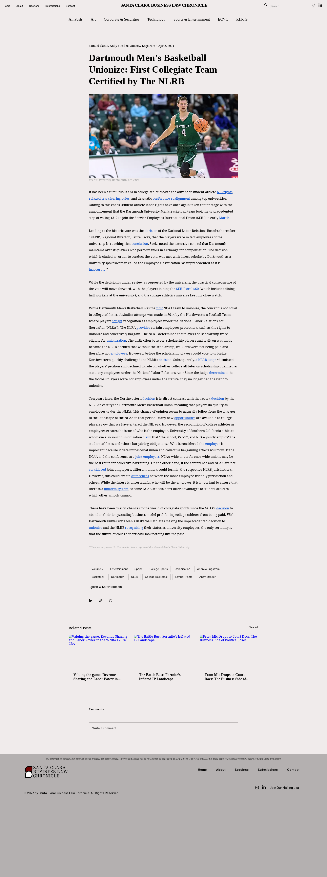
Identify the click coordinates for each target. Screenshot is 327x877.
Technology (156, 19)
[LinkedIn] (320, 5)
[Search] (285, 6)
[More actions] (235, 45)
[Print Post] (111, 601)
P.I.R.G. (242, 19)
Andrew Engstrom (208, 568)
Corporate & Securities (121, 19)
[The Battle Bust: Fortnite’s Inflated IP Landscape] (163, 651)
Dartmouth (117, 576)
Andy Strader (207, 576)
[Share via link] (101, 601)
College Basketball (156, 576)
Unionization (182, 568)
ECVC (223, 19)
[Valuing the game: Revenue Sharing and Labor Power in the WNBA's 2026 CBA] (98, 651)
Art (93, 19)
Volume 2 (97, 568)
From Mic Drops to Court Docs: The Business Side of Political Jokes (225, 677)
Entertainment (119, 568)
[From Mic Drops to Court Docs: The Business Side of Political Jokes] (229, 651)
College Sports (158, 568)
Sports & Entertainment (191, 19)
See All (254, 627)
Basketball (97, 576)
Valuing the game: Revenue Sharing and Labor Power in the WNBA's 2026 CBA (96, 677)
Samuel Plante (183, 576)
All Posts (76, 19)
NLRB (134, 576)
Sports (139, 568)
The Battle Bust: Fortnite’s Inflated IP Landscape (160, 677)
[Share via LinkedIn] (91, 601)
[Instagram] (313, 5)
